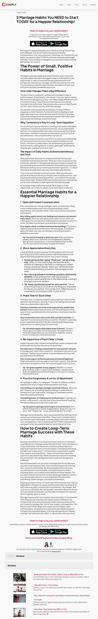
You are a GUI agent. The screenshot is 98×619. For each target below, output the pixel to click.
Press (76, 5)
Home (61, 5)
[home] (9, 4)
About (84, 5)
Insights (93, 5)
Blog (69, 5)
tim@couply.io (56, 551)
